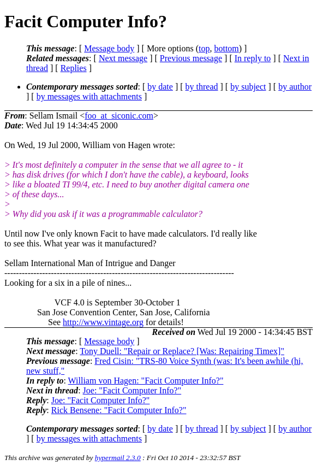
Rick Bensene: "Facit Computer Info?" (119, 410)
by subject (248, 86)
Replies (74, 68)
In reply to (253, 58)
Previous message (191, 58)
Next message (123, 58)
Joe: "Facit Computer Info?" (132, 390)
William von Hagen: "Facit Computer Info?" (146, 380)
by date (160, 86)
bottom (226, 48)
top (204, 48)
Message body (109, 48)
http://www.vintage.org (103, 322)
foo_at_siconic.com (119, 115)
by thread (202, 86)
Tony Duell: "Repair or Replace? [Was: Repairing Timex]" (182, 351)
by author (295, 86)
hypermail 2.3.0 (118, 458)
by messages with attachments (89, 96)
